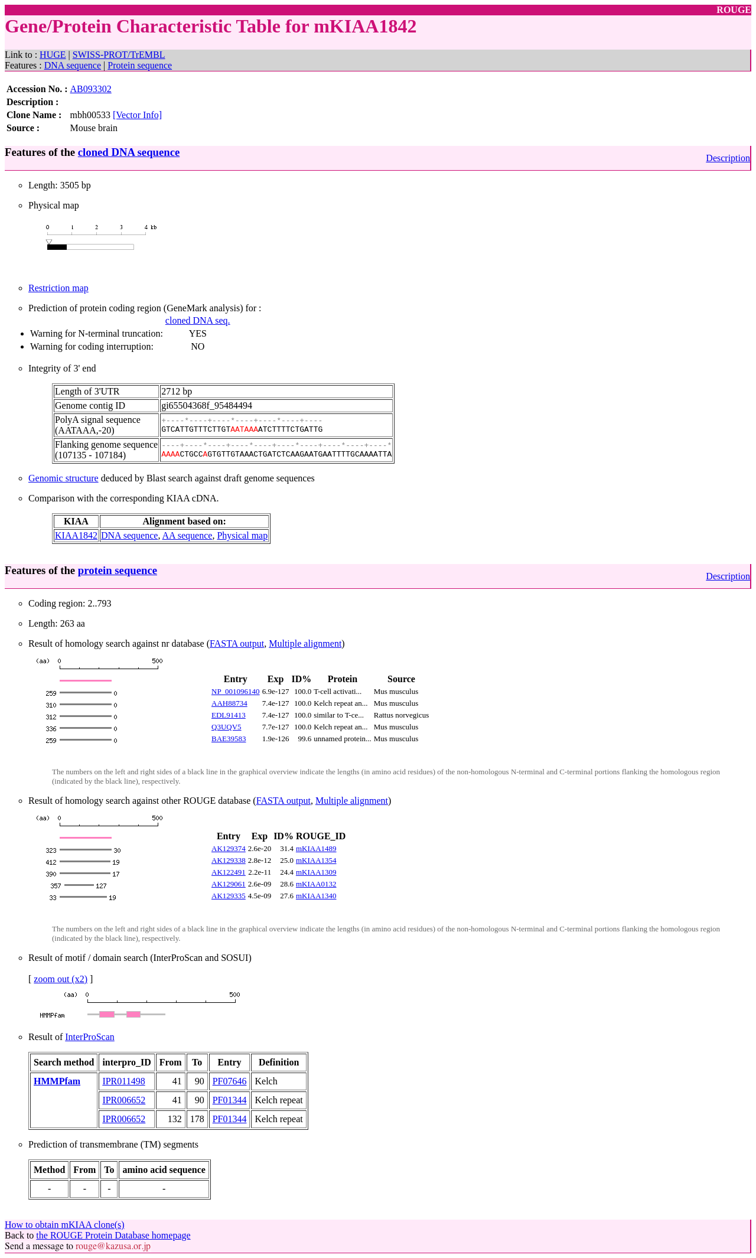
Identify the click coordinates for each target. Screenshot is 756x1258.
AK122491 (228, 872)
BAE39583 (228, 738)
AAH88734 (229, 703)
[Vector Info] (137, 115)
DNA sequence (72, 65)
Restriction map (58, 288)
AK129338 (228, 860)
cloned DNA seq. (197, 320)
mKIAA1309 (316, 872)
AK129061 (228, 883)
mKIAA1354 (316, 860)
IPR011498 (123, 1081)
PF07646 (230, 1081)
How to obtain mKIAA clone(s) (65, 1225)
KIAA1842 (76, 535)
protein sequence (117, 570)
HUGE (53, 55)
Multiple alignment (305, 643)
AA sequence (187, 535)
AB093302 (91, 89)
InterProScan (90, 1037)
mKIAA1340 (316, 895)
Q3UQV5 (226, 726)
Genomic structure (63, 478)
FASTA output (237, 643)
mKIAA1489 (316, 848)
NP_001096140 (235, 691)
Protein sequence (139, 65)
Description (728, 158)
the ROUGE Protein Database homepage (113, 1235)
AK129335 (228, 895)
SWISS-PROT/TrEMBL (119, 55)
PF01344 (230, 1100)
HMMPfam (57, 1081)
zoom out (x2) (60, 979)
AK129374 (228, 848)
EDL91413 (228, 715)
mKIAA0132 (316, 883)
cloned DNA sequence (129, 152)
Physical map (242, 535)
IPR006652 (123, 1100)
